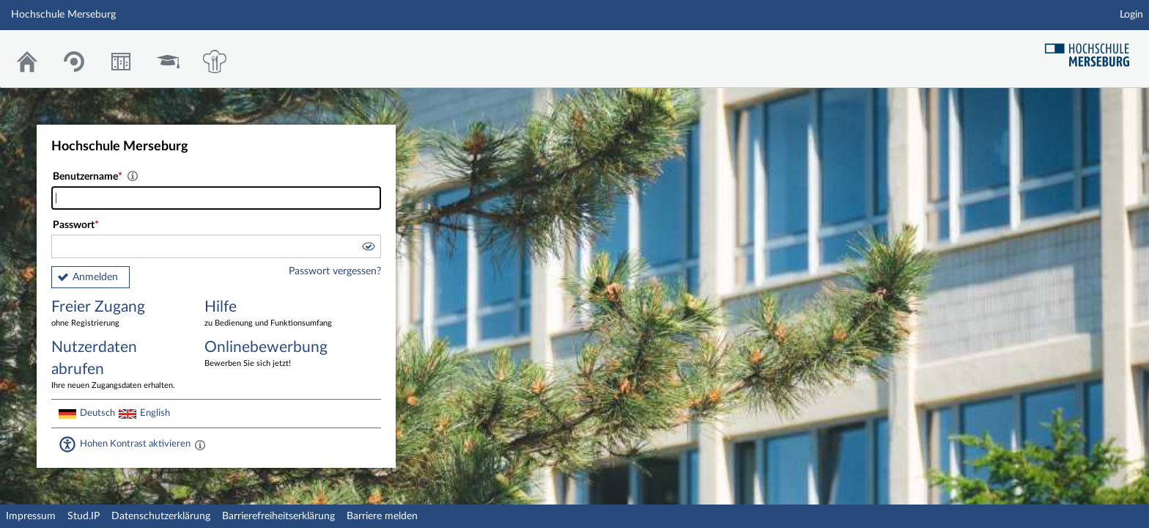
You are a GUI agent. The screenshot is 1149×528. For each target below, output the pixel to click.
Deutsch (97, 412)
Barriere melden (382, 516)
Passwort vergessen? (335, 271)
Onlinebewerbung (270, 355)
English (155, 412)
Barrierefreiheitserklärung (278, 516)
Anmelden (95, 277)
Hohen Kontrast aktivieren (135, 443)
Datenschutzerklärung (160, 516)
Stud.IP (83, 516)
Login (1131, 15)
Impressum (31, 516)
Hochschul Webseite (1092, 49)
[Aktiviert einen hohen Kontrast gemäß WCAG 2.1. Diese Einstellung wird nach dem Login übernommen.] (200, 444)
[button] (368, 248)
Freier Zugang (117, 314)
